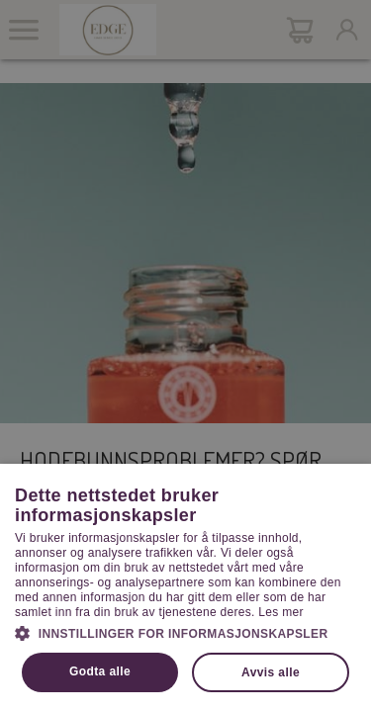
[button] (185, 632)
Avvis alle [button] (270, 672)
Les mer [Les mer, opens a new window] (280, 612)
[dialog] (185, 356)
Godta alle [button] (100, 671)
